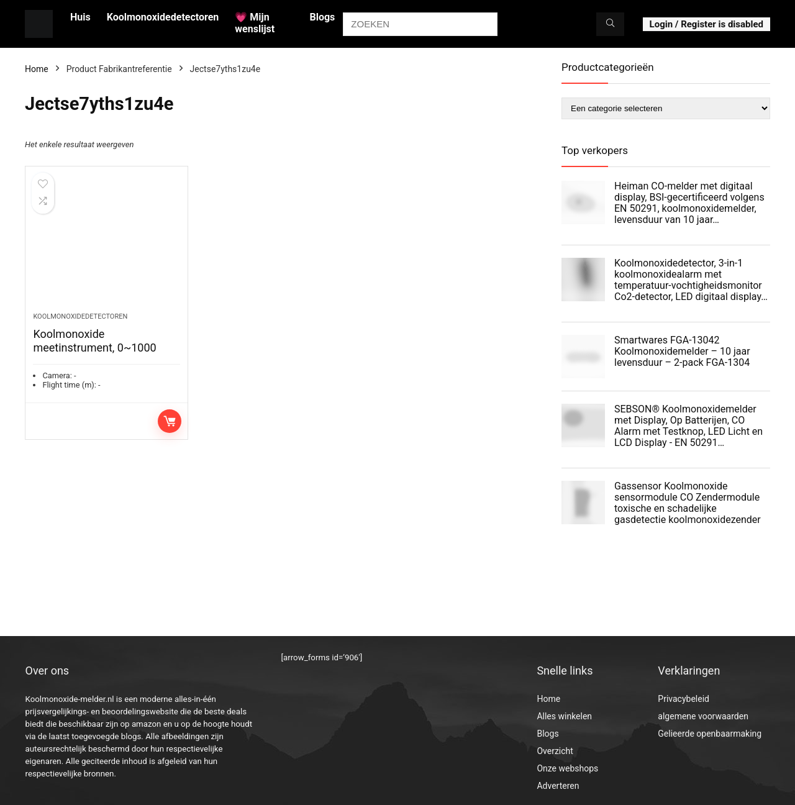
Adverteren (558, 786)
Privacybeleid (683, 699)
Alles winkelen (564, 716)
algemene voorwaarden (703, 716)
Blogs (322, 17)
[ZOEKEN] (610, 24)
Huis (80, 17)
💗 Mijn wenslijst (255, 23)
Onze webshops (567, 768)
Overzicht (555, 751)
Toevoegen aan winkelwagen (169, 421)
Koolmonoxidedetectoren (163, 17)
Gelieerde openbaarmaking (709, 734)
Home (36, 69)
